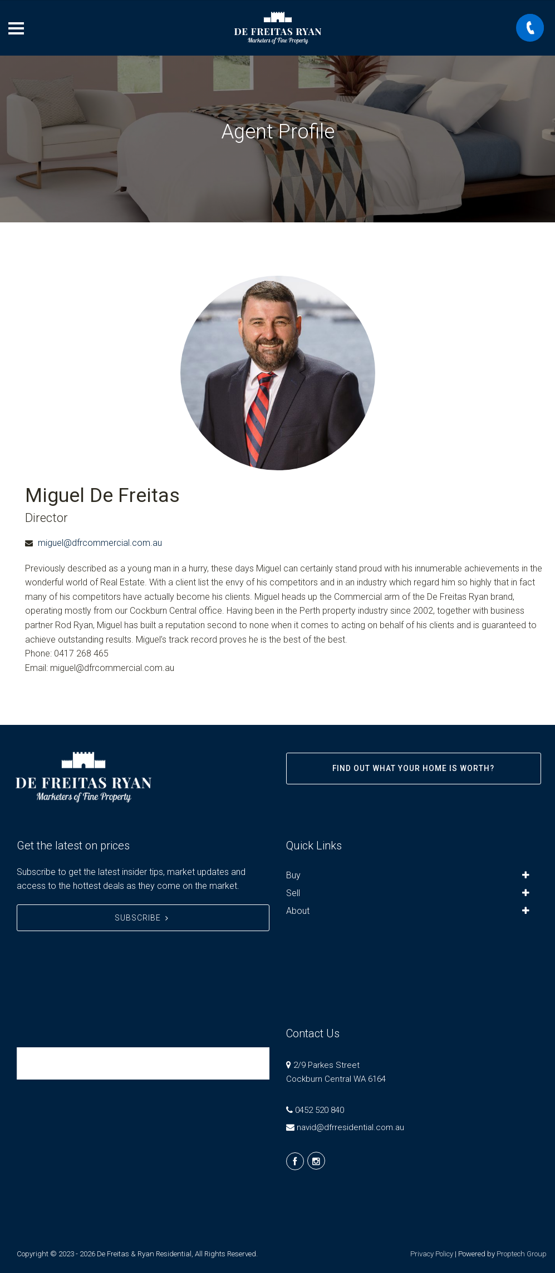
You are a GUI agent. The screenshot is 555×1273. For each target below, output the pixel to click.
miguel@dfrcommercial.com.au (100, 543)
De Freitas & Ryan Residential (97, 1063)
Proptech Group (522, 1254)
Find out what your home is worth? (413, 768)
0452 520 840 (319, 1110)
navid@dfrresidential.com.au (350, 1127)
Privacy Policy (431, 1254)
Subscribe (143, 918)
